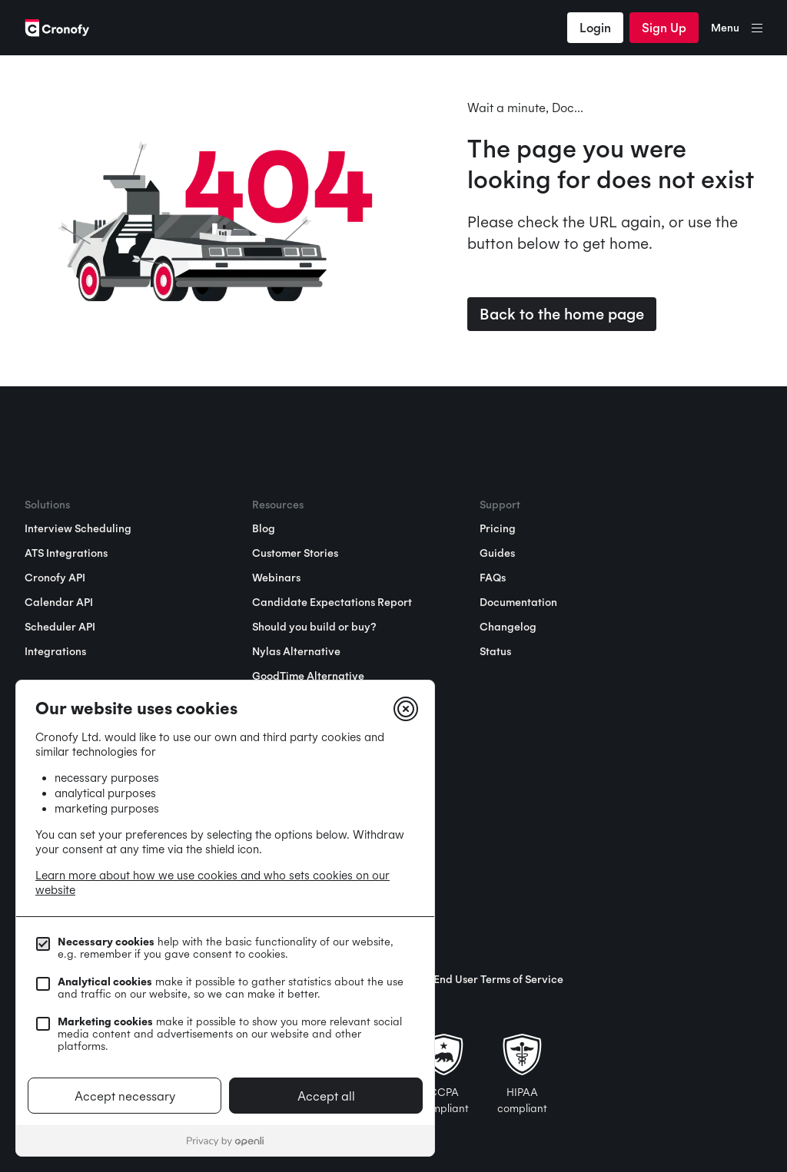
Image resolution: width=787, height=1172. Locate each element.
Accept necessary (125, 1096)
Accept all (326, 1096)
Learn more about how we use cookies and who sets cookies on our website (212, 882)
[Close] (406, 709)
